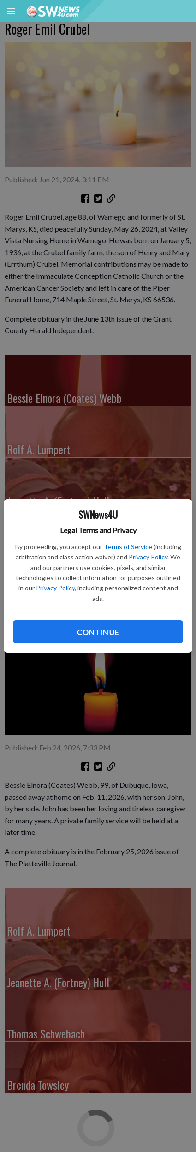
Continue (98, 632)
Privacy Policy (148, 557)
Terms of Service (128, 547)
